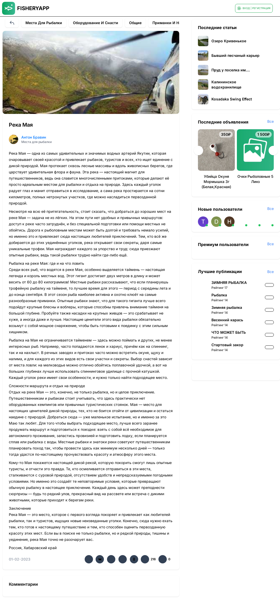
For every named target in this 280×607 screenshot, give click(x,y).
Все (270, 121)
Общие (135, 23)
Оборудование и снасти (95, 23)
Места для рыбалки (43, 23)
